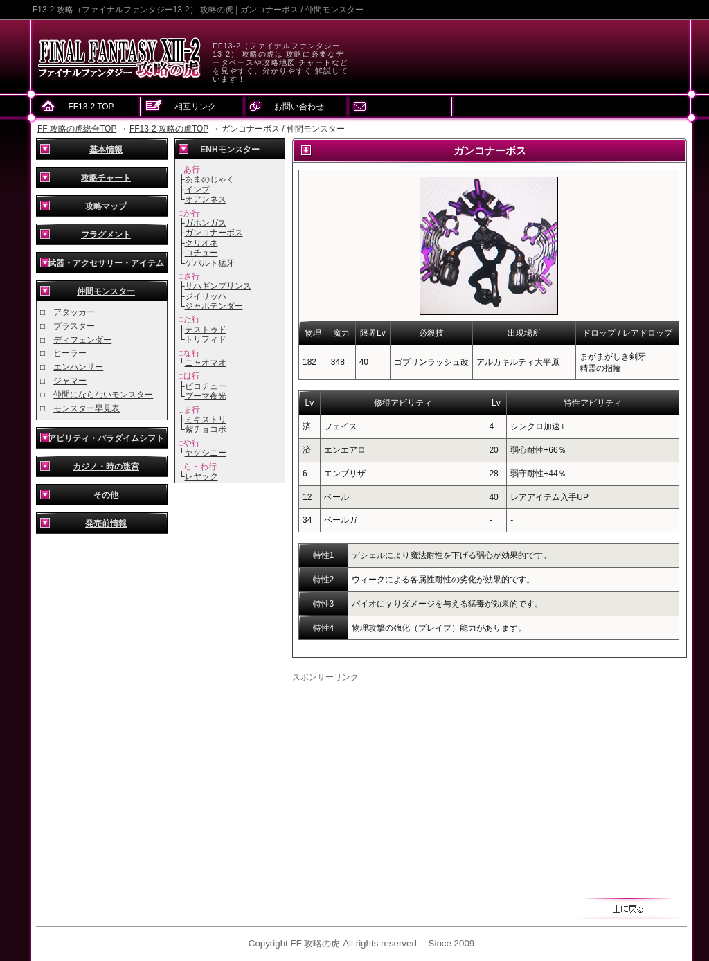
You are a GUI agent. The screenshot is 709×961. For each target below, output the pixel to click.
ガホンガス (205, 223)
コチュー (201, 253)
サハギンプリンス (218, 286)
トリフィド (205, 339)
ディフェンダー (82, 340)
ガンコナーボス (214, 232)
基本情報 (106, 149)
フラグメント (106, 235)
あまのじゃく (210, 179)
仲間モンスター (106, 291)
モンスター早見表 (86, 408)
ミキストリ (205, 419)
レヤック (201, 476)
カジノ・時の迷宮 (106, 466)
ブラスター (74, 326)
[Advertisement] (408, 780)
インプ (197, 190)
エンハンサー (78, 367)
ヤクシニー (205, 453)
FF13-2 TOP (91, 106)
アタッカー (74, 312)
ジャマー (70, 381)
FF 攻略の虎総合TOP (76, 129)
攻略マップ (106, 206)
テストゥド (205, 329)
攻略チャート (106, 178)
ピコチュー (205, 386)
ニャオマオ (205, 363)
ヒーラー (70, 353)
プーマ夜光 (205, 396)
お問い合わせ (299, 106)
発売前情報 (106, 523)
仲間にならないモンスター (103, 394)
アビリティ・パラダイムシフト (106, 438)
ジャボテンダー (214, 306)
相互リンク (195, 106)
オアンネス (205, 199)
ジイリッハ (205, 296)
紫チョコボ (205, 429)
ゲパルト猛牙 (210, 263)
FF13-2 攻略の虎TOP (168, 129)
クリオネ (201, 243)
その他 (105, 495)
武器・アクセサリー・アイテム (106, 263)
